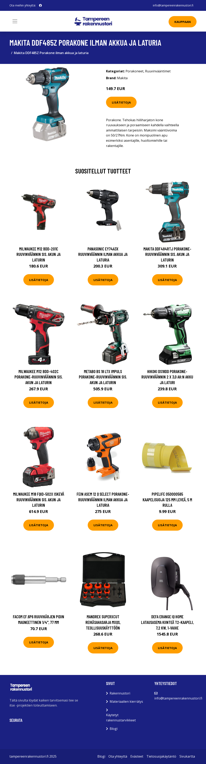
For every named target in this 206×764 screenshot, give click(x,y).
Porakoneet (134, 71)
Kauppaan (182, 22)
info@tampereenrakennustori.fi (173, 5)
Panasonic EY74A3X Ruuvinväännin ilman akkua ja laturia (103, 254)
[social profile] (40, 5)
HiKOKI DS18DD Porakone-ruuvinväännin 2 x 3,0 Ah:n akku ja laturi (167, 377)
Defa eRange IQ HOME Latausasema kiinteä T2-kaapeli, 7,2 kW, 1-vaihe (167, 622)
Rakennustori (120, 693)
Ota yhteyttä (117, 756)
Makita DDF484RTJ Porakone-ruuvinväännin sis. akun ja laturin (167, 254)
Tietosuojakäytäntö (161, 756)
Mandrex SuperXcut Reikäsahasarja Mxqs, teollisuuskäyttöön (103, 622)
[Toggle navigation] (14, 21)
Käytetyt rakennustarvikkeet (121, 717)
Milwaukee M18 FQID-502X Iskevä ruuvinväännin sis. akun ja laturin (38, 499)
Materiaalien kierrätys (126, 701)
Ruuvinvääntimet (158, 71)
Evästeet (136, 756)
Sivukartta (187, 756)
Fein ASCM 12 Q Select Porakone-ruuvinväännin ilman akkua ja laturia (103, 499)
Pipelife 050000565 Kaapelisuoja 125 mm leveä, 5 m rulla (167, 499)
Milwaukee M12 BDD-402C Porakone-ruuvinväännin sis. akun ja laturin (38, 377)
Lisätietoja (121, 102)
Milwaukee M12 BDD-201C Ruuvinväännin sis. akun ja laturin (38, 254)
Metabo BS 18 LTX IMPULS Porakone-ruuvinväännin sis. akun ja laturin (103, 377)
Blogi (113, 728)
